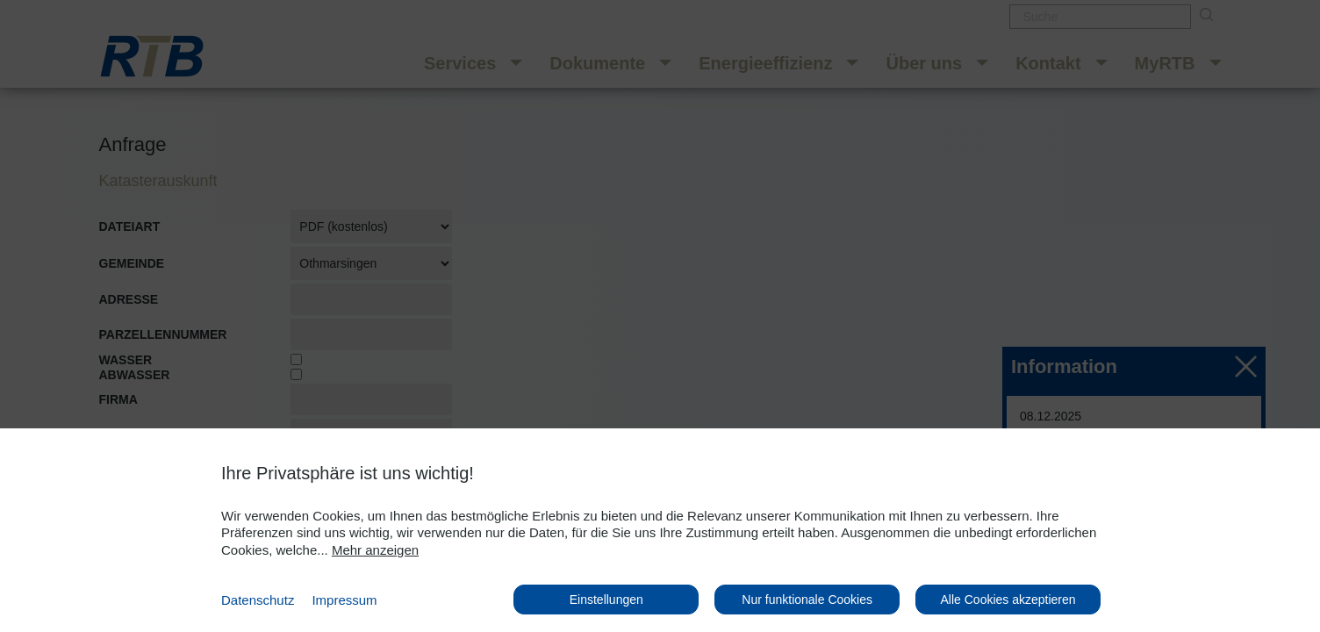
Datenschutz (257, 599)
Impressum (344, 599)
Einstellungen (606, 599)
